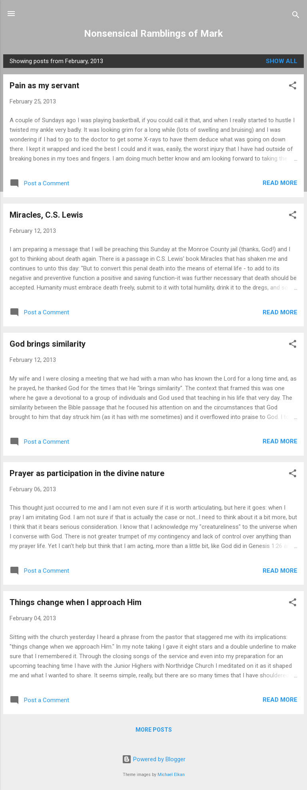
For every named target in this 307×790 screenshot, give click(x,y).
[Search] (296, 16)
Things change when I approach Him (76, 602)
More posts (154, 729)
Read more (280, 183)
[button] (292, 87)
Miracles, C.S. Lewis (46, 215)
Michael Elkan (171, 774)
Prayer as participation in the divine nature (87, 473)
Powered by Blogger (153, 759)
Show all (281, 61)
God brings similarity (48, 344)
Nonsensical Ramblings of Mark (153, 33)
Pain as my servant (44, 85)
